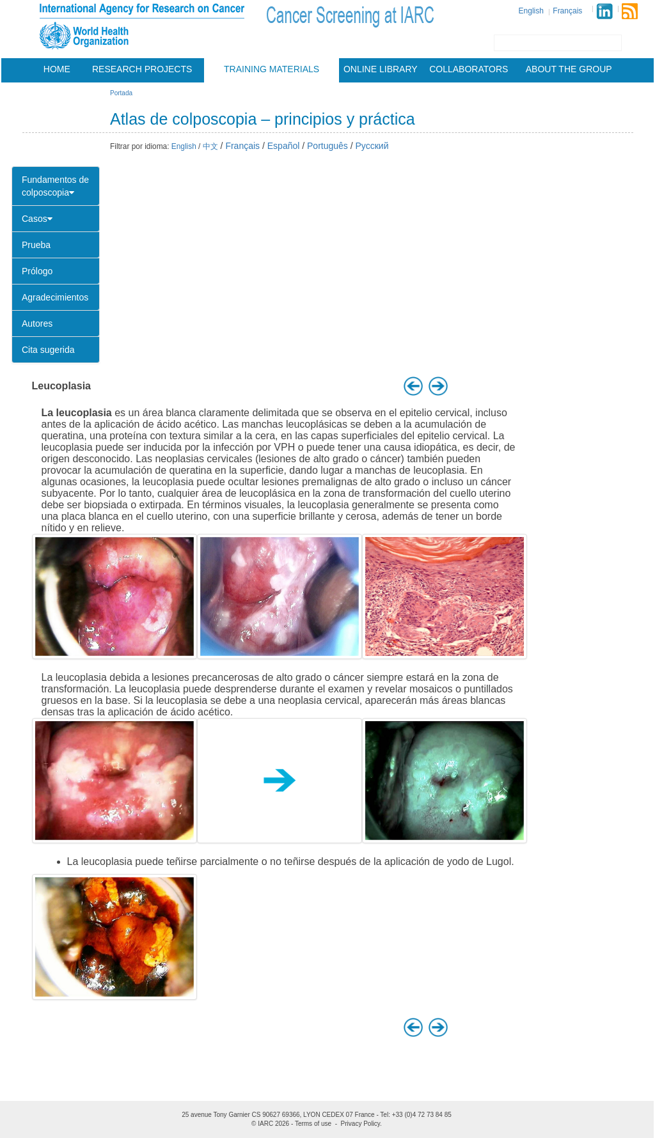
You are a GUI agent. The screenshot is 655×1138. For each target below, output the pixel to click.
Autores (37, 323)
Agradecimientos (55, 297)
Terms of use (313, 1123)
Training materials (271, 69)
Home (56, 69)
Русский (372, 146)
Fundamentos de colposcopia (55, 186)
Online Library (380, 69)
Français (567, 10)
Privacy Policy (361, 1123)
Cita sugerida (48, 350)
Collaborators (468, 69)
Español (283, 146)
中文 (210, 146)
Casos (37, 219)
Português (327, 146)
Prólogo (37, 271)
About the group (569, 69)
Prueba (36, 245)
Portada (121, 93)
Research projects (142, 69)
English (531, 10)
